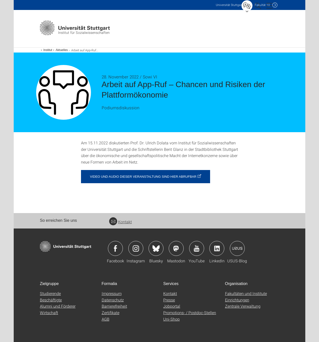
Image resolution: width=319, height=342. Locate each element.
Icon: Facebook (115, 248)
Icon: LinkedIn (216, 248)
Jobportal (171, 306)
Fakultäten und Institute (246, 293)
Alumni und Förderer (58, 306)
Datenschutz (113, 299)
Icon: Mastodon (176, 248)
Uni (229, 5)
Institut (47, 50)
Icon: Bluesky (156, 248)
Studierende (50, 293)
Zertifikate (110, 312)
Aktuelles (62, 50)
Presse (169, 299)
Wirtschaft (49, 312)
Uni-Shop (171, 319)
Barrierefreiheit (114, 306)
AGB (105, 319)
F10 (262, 5)
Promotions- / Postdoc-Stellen (189, 312)
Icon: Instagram (135, 248)
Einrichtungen (237, 299)
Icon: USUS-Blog (237, 248)
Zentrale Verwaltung (242, 306)
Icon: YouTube (196, 248)
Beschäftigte (51, 299)
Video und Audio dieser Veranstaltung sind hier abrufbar (143, 176)
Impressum (112, 293)
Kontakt (120, 221)
